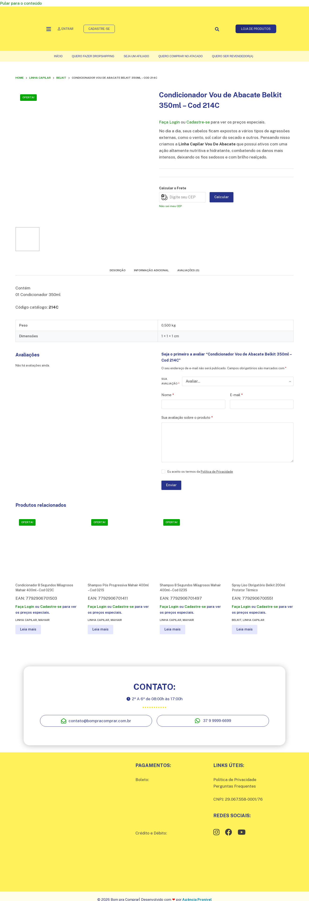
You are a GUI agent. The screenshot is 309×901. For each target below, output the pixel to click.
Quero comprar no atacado (180, 56)
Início (58, 56)
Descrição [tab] (118, 270)
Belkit (236, 620)
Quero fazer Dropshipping (93, 56)
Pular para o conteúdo (21, 3)
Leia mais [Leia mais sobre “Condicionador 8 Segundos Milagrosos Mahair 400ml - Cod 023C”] (28, 629)
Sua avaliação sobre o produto (187, 418)
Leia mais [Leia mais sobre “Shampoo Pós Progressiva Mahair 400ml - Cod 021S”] (100, 629)
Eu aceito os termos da (200, 471)
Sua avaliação (170, 381)
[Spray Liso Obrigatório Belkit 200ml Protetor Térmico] (262, 546)
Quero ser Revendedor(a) (232, 56)
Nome (167, 395)
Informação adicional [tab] (151, 270)
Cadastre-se (198, 122)
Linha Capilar (26, 620)
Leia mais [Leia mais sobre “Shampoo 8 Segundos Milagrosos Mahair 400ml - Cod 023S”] (172, 629)
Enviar (171, 485)
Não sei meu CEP (170, 206)
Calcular (221, 197)
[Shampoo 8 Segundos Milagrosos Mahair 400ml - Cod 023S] (190, 546)
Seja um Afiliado (136, 56)
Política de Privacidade (217, 471)
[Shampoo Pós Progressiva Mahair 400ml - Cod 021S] (118, 546)
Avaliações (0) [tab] (188, 270)
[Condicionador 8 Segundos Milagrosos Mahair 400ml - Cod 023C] (46, 546)
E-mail (236, 395)
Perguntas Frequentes (234, 786)
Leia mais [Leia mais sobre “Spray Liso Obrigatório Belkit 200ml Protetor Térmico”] (244, 629)
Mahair (44, 620)
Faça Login (169, 122)
